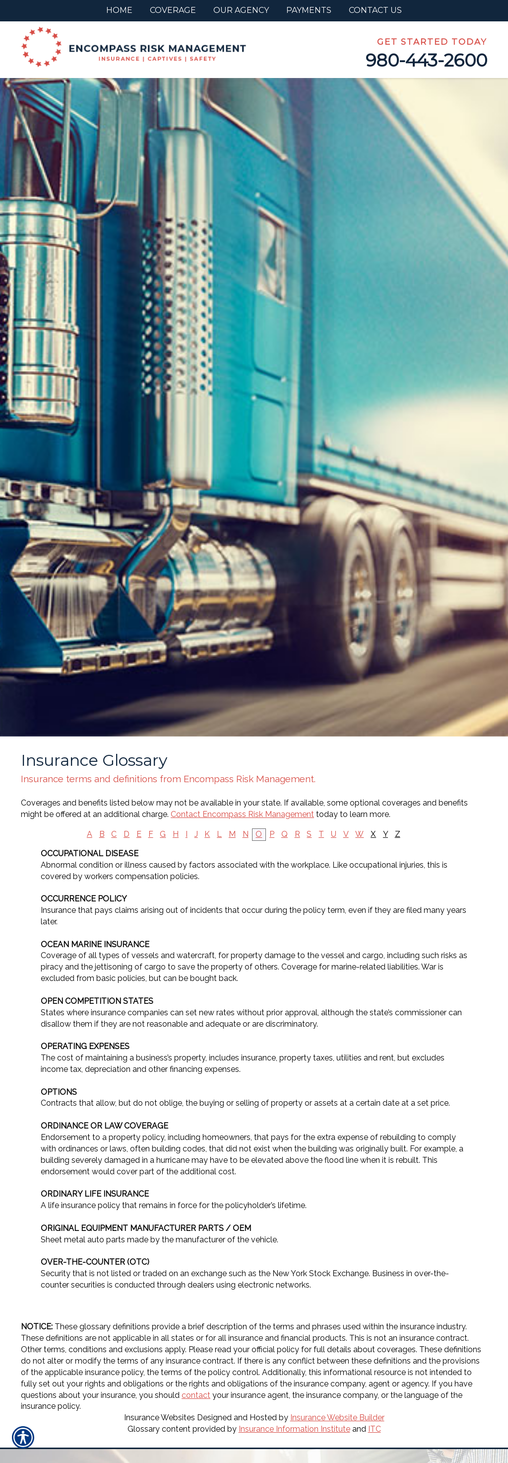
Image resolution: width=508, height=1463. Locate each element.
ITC (374, 1429)
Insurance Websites (159, 1417)
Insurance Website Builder (337, 1417)
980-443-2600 (426, 60)
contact (196, 1395)
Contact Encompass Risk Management (242, 814)
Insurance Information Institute (294, 1429)
